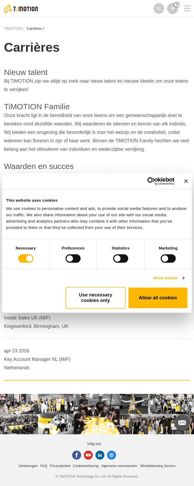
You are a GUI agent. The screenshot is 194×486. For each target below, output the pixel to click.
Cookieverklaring (86, 466)
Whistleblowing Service (157, 466)
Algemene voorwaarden (119, 466)
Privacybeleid (60, 466)
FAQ (43, 466)
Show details (165, 278)
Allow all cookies (158, 297)
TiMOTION (13, 28)
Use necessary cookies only (95, 297)
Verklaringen (28, 466)
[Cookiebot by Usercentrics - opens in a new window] (151, 181)
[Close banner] (186, 181)
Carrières (34, 28)
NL (159, 8)
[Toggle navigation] (184, 1)
